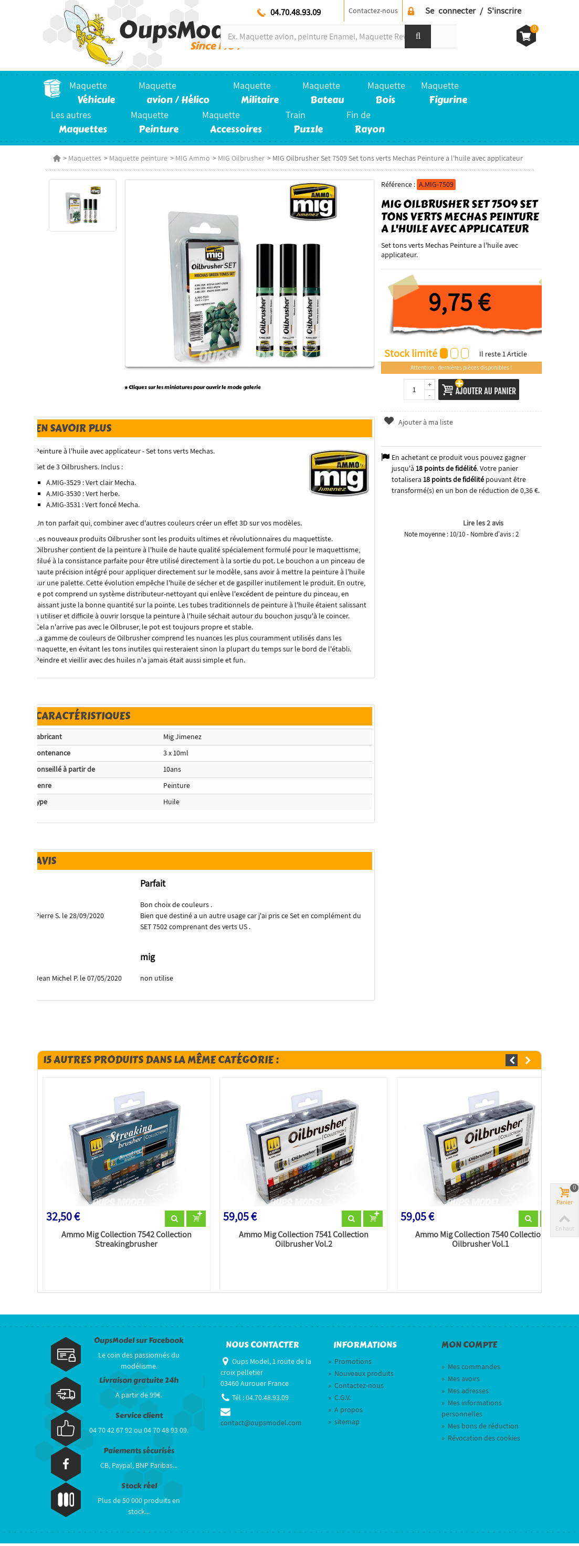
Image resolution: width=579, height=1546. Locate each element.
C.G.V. (339, 1400)
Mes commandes (470, 1369)
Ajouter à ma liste (419, 422)
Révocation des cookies (480, 1440)
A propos (345, 1412)
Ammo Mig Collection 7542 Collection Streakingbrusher (124, 1242)
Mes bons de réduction (480, 1428)
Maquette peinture (136, 158)
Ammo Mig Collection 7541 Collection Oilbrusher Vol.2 (302, 1242)
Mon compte (469, 1347)
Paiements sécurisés (138, 1453)
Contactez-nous (373, 10)
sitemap (344, 1424)
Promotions (350, 1364)
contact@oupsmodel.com (261, 1425)
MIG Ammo (190, 158)
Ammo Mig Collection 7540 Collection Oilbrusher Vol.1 (481, 1242)
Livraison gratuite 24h (138, 1383)
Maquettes (82, 158)
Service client (139, 1418)
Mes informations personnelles (471, 1411)
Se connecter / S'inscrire (473, 10)
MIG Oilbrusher (239, 158)
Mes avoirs (460, 1381)
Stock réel (139, 1488)
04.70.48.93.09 (295, 12)
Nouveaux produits (361, 1376)
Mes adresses (465, 1393)
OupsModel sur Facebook (139, 1343)
